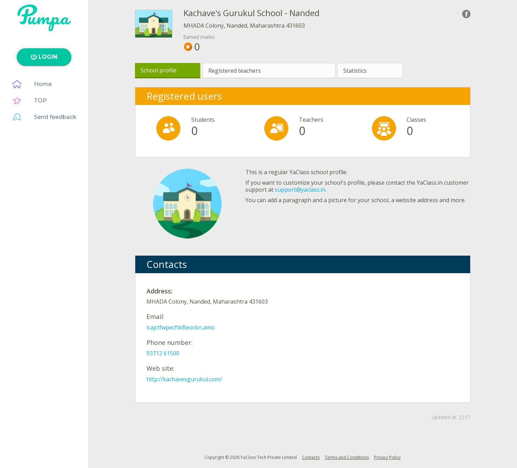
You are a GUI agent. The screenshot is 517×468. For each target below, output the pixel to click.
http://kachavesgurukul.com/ (184, 379)
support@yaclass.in (300, 189)
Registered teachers (234, 71)
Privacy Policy (387, 457)
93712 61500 (162, 353)
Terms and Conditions (347, 457)
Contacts (310, 457)
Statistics (355, 71)
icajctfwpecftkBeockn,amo (180, 327)
